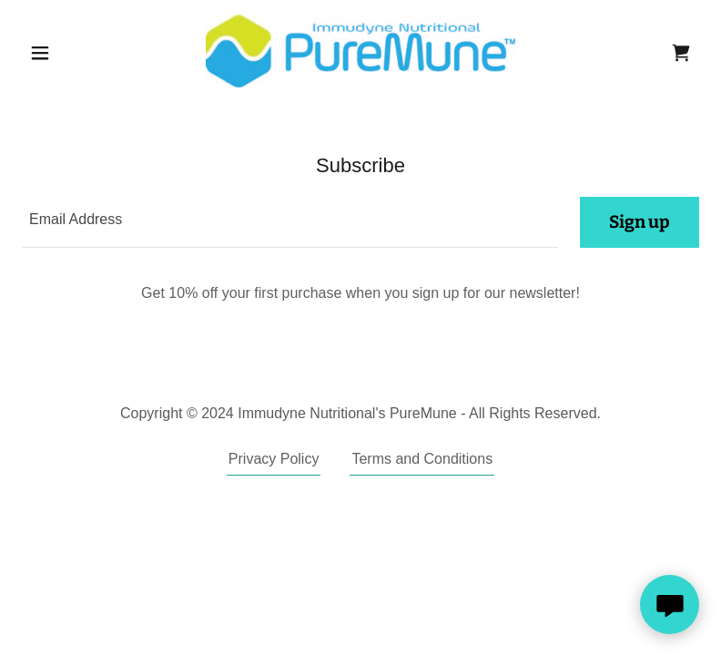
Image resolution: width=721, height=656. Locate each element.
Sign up (639, 221)
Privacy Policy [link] (274, 458)
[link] (361, 51)
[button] (73, 53)
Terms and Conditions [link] (422, 458)
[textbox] (290, 222)
